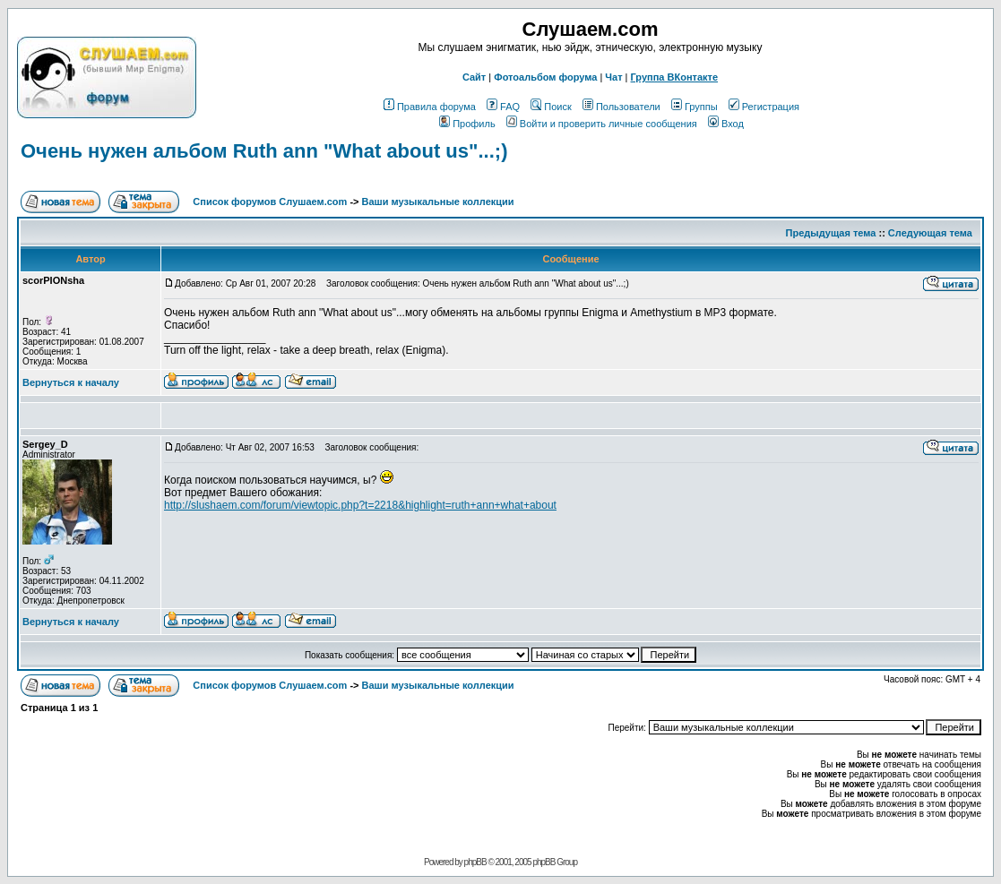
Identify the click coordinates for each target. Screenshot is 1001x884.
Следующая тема (930, 232)
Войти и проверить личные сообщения (601, 123)
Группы (694, 106)
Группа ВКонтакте (675, 77)
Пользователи (621, 106)
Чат (613, 77)
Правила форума (430, 106)
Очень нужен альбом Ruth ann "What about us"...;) (264, 151)
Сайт (474, 77)
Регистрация (764, 106)
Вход (726, 123)
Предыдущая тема (831, 232)
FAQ (503, 106)
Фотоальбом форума (545, 77)
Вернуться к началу (70, 382)
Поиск (551, 106)
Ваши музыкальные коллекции (438, 201)
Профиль (467, 123)
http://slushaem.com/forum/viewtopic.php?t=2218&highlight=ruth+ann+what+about (360, 505)
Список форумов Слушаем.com (270, 201)
